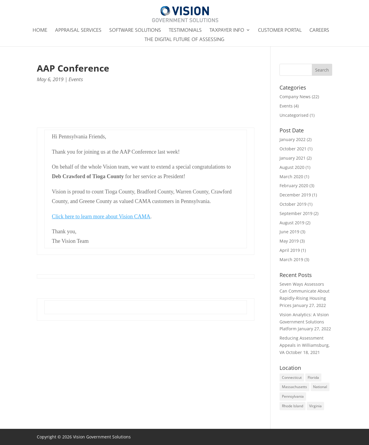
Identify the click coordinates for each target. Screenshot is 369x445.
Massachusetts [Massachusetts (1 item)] (294, 386)
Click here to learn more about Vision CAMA (101, 217)
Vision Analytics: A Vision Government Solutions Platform (304, 322)
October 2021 (293, 149)
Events (76, 79)
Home (40, 30)
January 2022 (293, 139)
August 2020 (292, 167)
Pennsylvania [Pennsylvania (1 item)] (293, 396)
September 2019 (296, 213)
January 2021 (293, 158)
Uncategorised (294, 115)
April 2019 (290, 250)
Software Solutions (135, 30)
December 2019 (295, 195)
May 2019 (289, 241)
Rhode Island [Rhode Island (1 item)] (292, 405)
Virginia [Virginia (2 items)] (315, 405)
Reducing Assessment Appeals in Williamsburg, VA (305, 345)
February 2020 (294, 185)
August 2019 (292, 222)
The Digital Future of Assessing (184, 40)
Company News (295, 96)
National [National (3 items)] (320, 386)
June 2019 (289, 231)
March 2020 (291, 176)
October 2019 (293, 204)
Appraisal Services (78, 30)
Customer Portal (280, 30)
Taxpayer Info (226, 30)
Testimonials (185, 30)
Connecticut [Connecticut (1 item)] (292, 377)
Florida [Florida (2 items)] (313, 377)
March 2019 (291, 259)
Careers (319, 30)
